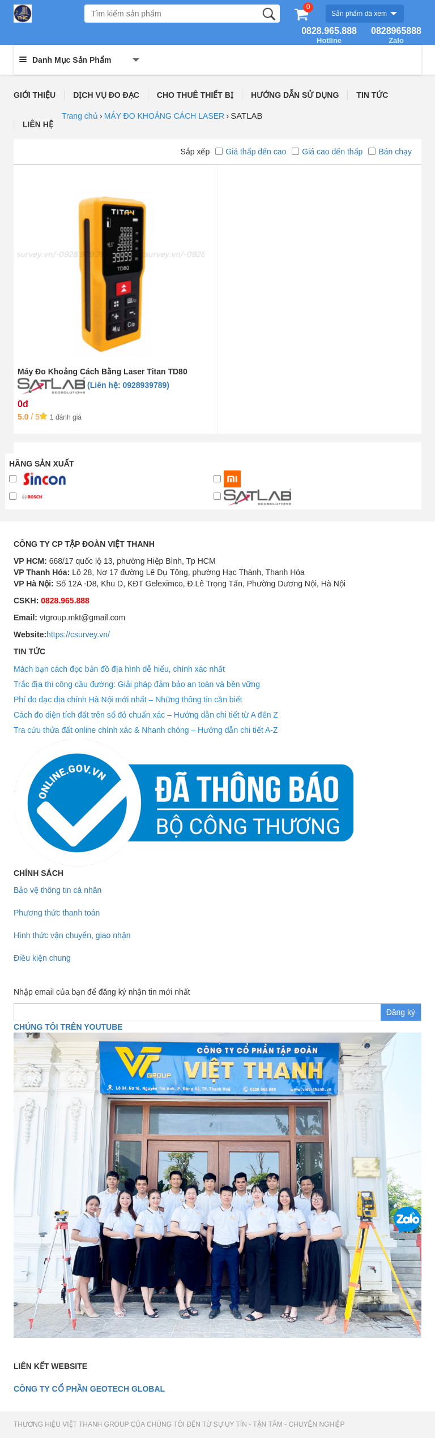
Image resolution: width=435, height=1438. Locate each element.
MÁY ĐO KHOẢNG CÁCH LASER (164, 115)
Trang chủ (80, 115)
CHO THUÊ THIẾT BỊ (195, 95)
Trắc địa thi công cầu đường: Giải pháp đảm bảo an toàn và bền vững (137, 684)
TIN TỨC (372, 95)
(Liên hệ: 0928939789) (128, 385)
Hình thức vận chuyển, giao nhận (72, 935)
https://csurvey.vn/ (78, 634)
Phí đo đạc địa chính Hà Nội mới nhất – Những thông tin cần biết (128, 699)
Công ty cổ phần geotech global (89, 1388)
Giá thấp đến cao (250, 151)
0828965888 (396, 35)
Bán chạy (390, 151)
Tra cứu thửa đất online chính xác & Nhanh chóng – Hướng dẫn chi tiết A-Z (146, 730)
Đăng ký (400, 1012)
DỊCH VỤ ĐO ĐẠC (106, 95)
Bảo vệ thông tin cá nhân (57, 890)
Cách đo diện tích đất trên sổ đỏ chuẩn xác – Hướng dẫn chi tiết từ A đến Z (146, 714)
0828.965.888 (329, 35)
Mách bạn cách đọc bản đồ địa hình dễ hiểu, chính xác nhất (119, 668)
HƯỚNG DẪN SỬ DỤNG (295, 95)
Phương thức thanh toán (57, 912)
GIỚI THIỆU (35, 95)
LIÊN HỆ (38, 124)
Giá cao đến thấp (327, 151)
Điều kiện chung (42, 957)
